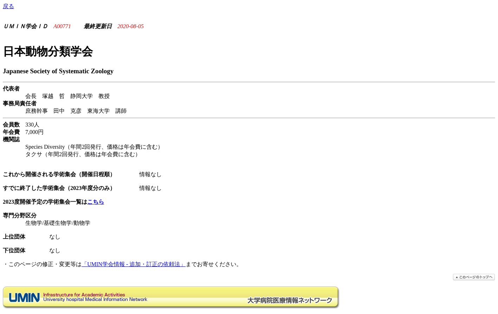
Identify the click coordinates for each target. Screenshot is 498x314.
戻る (8, 6)
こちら (95, 202)
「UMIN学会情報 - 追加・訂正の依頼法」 (134, 264)
